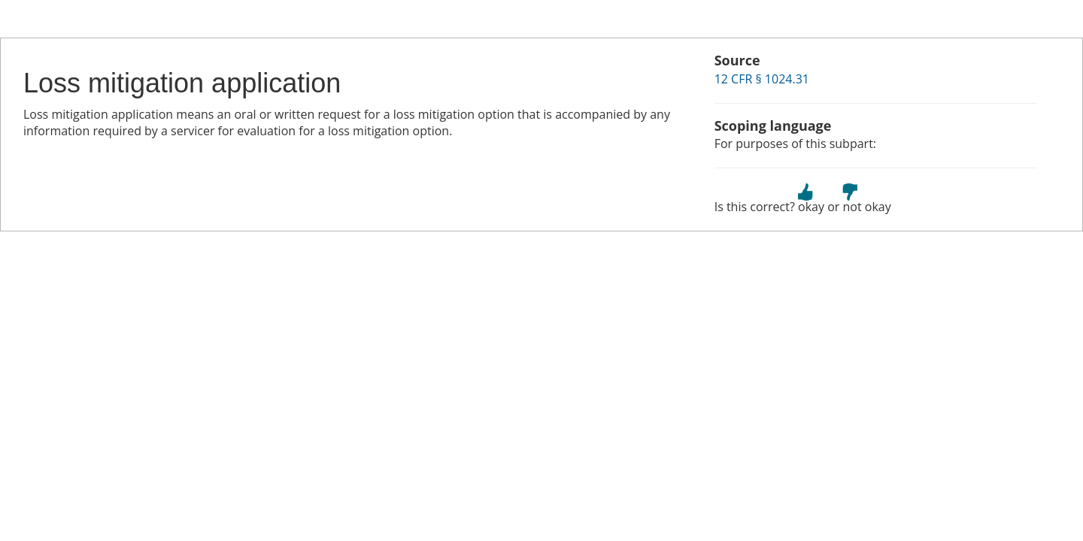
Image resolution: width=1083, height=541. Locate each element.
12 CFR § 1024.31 (761, 79)
